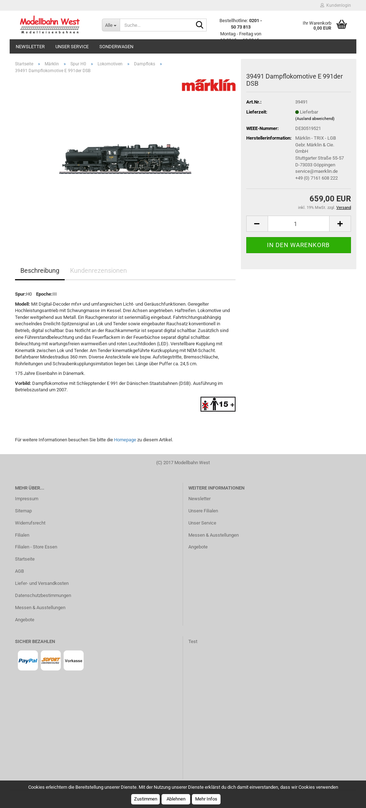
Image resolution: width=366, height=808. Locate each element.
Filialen (22, 535)
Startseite (25, 559)
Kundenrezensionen (98, 270)
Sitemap (23, 510)
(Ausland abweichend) (315, 118)
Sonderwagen (116, 46)
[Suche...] (111, 25)
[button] (257, 224)
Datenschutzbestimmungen (43, 595)
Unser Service (72, 46)
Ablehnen (176, 799)
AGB (19, 571)
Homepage (125, 439)
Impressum (26, 498)
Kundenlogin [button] (335, 5)
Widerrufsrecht (30, 523)
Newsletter (30, 46)
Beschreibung (39, 270)
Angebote (24, 619)
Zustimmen (145, 799)
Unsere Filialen (203, 510)
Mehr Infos (206, 799)
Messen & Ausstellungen (40, 607)
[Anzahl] (299, 224)
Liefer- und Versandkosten (42, 583)
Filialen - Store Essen (36, 546)
